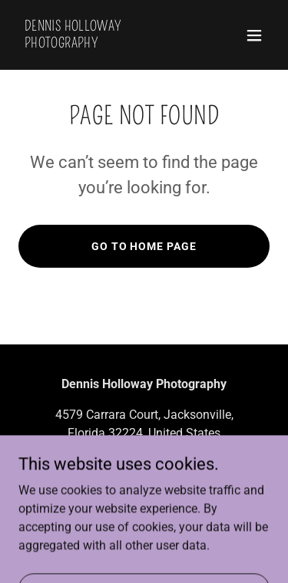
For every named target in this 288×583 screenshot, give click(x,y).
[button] (254, 35)
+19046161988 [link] (144, 463)
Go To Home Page (144, 246)
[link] (106, 43)
